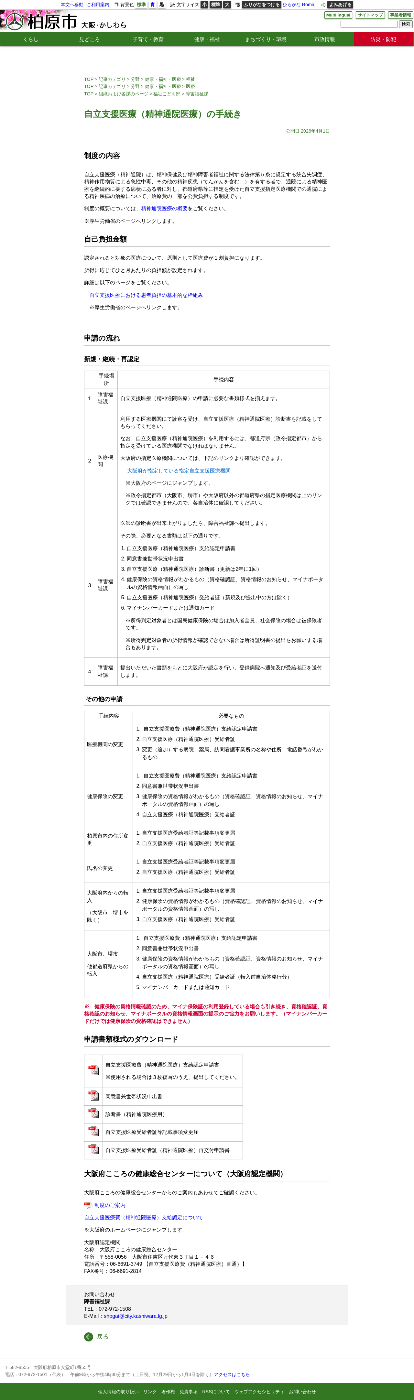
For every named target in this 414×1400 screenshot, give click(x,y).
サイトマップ (367, 15)
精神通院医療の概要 (164, 208)
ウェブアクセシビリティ (259, 1391)
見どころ (89, 39)
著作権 (168, 1391)
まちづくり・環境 (266, 39)
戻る (103, 1336)
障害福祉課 (197, 93)
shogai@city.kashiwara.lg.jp (135, 1316)
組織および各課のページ (123, 93)
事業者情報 (399, 15)
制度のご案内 (109, 1205)
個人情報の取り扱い (118, 1391)
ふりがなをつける (262, 4)
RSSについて (216, 1391)
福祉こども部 (166, 93)
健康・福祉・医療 (163, 79)
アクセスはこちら (232, 1374)
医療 (190, 86)
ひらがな (292, 4)
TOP (88, 79)
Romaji (309, 4)
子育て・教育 (148, 39)
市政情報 (324, 39)
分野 (135, 79)
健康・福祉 (207, 39)
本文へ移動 (72, 4)
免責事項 (189, 1391)
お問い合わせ (302, 1391)
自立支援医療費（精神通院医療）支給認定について (143, 1217)
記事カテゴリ (112, 79)
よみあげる (340, 4)
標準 (141, 4)
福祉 (190, 79)
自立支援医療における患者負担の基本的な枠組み (146, 295)
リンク (150, 1391)
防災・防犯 (383, 39)
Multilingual (334, 15)
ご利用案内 (98, 4)
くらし (30, 39)
